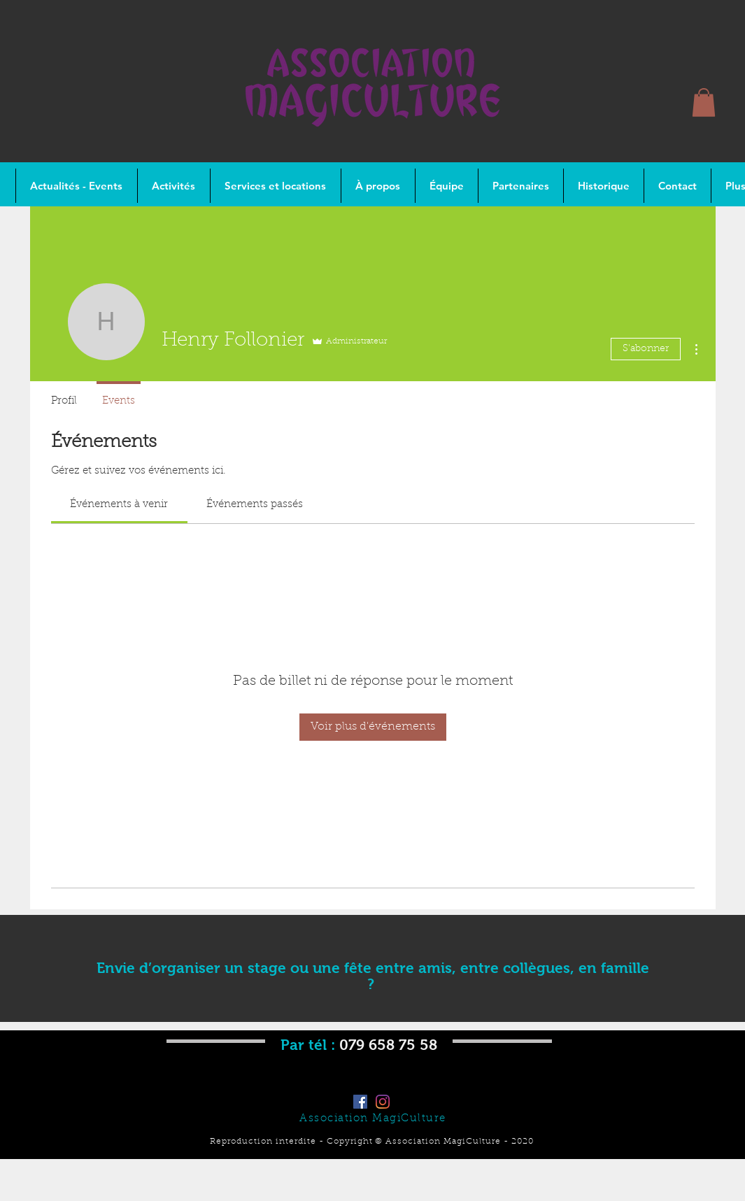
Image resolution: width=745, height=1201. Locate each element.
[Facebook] (360, 1102)
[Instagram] (383, 1102)
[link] (119, 504)
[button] (704, 102)
